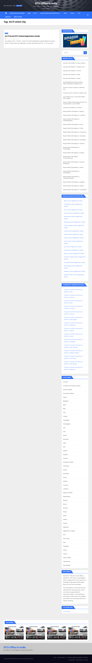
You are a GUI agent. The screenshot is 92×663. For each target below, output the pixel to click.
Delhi (64, 443)
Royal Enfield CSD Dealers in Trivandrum (74, 132)
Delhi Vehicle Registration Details (73, 209)
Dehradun (66, 439)
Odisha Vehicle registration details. (73, 234)
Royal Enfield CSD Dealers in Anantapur (74, 139)
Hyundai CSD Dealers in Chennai (72, 107)
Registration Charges (17, 13)
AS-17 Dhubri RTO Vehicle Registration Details (22, 36)
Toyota (65, 550)
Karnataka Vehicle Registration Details (74, 262)
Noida (64, 515)
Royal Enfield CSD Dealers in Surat (73, 124)
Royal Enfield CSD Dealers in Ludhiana (74, 115)
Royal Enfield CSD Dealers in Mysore (73, 111)
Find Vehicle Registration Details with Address (77, 657)
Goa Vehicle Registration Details (73, 246)
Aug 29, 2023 (53, 637)
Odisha (65, 519)
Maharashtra (66, 496)
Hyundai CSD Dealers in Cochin (72, 70)
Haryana (65, 458)
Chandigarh (66, 420)
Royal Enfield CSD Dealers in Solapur (73, 152)
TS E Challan (66, 611)
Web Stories (18, 17)
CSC (79, 13)
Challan (65, 416)
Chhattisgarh (66, 424)
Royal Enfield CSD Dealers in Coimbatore (75, 189)
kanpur (65, 469)
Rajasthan (66, 527)
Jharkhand (66, 466)
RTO (35, 13)
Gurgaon (65, 454)
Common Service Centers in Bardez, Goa (74, 93)
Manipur (65, 500)
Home (55, 657)
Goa (64, 447)
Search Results (79, 659)
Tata (64, 542)
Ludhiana (65, 489)
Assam (6, 33)
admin (16, 38)
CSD (65, 13)
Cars (73, 13)
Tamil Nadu (66, 538)
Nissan (65, 511)
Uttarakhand (66, 561)
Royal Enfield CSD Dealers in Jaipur (73, 167)
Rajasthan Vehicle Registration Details (74, 271)
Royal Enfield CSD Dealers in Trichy (73, 128)
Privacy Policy (72, 659)
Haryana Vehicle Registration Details (74, 213)
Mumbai (65, 508)
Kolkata (65, 481)
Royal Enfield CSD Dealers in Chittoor (74, 143)
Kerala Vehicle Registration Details (73, 250)
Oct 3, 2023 (10, 637)
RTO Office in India (46, 3)
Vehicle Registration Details (50, 13)
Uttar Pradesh (67, 557)
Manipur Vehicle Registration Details (74, 253)
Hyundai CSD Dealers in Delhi (71, 74)
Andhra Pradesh (67, 389)
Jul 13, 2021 (9, 38)
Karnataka (66, 473)
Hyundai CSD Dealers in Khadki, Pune (74, 67)
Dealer (65, 435)
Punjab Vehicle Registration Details (74, 231)
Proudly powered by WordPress (11, 658)
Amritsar (65, 382)
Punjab (65, 523)
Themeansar (30, 658)
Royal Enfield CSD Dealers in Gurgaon (74, 182)
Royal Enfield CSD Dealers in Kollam (73, 186)
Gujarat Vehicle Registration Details (74, 237)
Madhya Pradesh (67, 492)
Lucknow (65, 485)
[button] (87, 15)
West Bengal (66, 565)
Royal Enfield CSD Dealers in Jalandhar (74, 136)
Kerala (65, 477)
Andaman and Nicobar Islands (71, 385)
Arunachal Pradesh (68, 393)
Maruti (65, 504)
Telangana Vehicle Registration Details (74, 222)
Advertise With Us (62, 657)
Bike (29, 13)
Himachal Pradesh (68, 462)
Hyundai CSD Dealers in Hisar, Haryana (74, 63)
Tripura (65, 553)
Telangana (66, 546)
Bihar (64, 405)
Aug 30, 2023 (32, 637)
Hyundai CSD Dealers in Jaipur (72, 78)
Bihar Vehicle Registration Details (73, 200)
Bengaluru (66, 401)
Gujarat (65, 450)
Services (8, 17)
